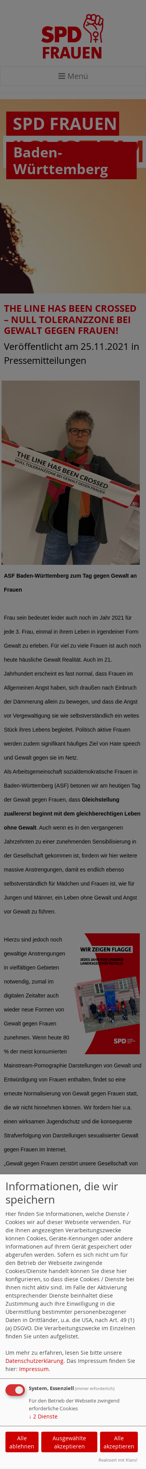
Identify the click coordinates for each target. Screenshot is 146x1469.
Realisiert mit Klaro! (118, 1460)
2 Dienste (43, 1416)
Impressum (34, 1369)
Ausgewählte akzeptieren (69, 1442)
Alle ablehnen (21, 1442)
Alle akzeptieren (119, 1442)
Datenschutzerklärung (34, 1360)
